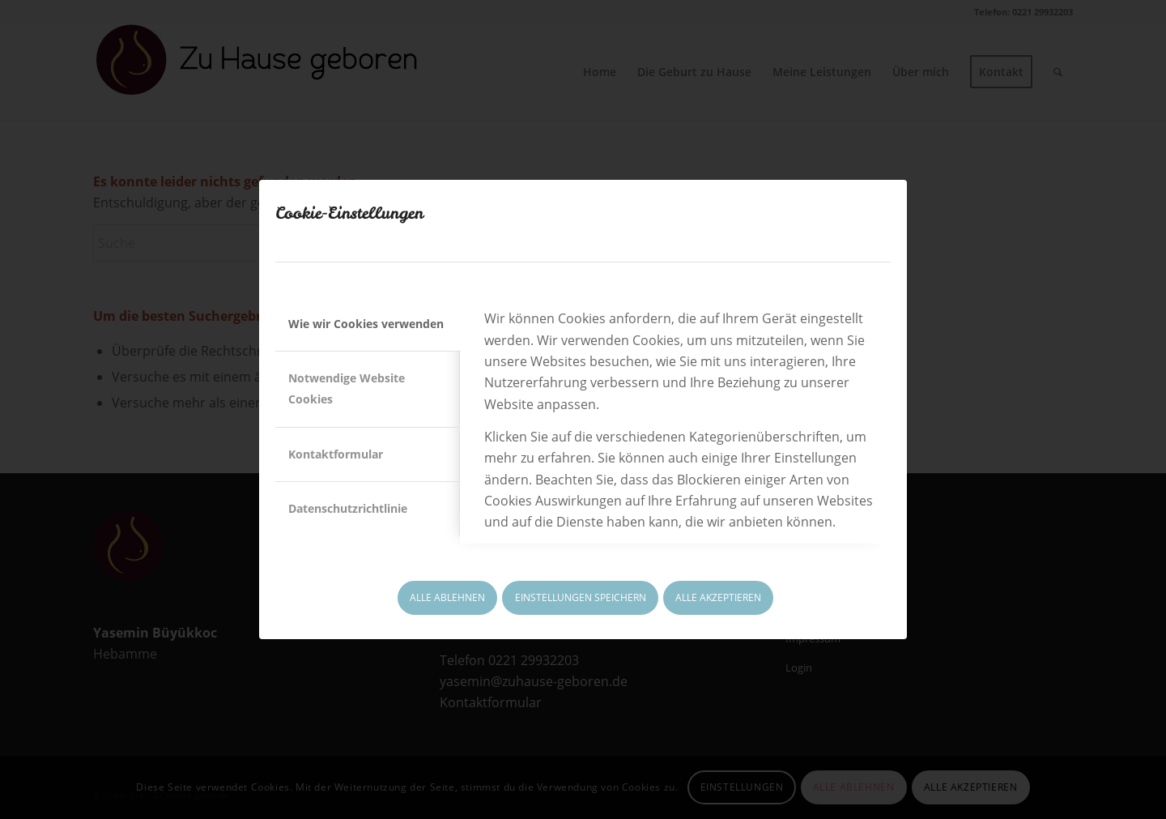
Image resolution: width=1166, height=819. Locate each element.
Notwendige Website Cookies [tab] (346, 388)
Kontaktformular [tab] (335, 454)
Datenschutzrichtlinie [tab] (347, 508)
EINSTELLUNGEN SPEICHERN (580, 597)
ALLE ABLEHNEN (447, 597)
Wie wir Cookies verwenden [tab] (366, 323)
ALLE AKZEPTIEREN (718, 597)
